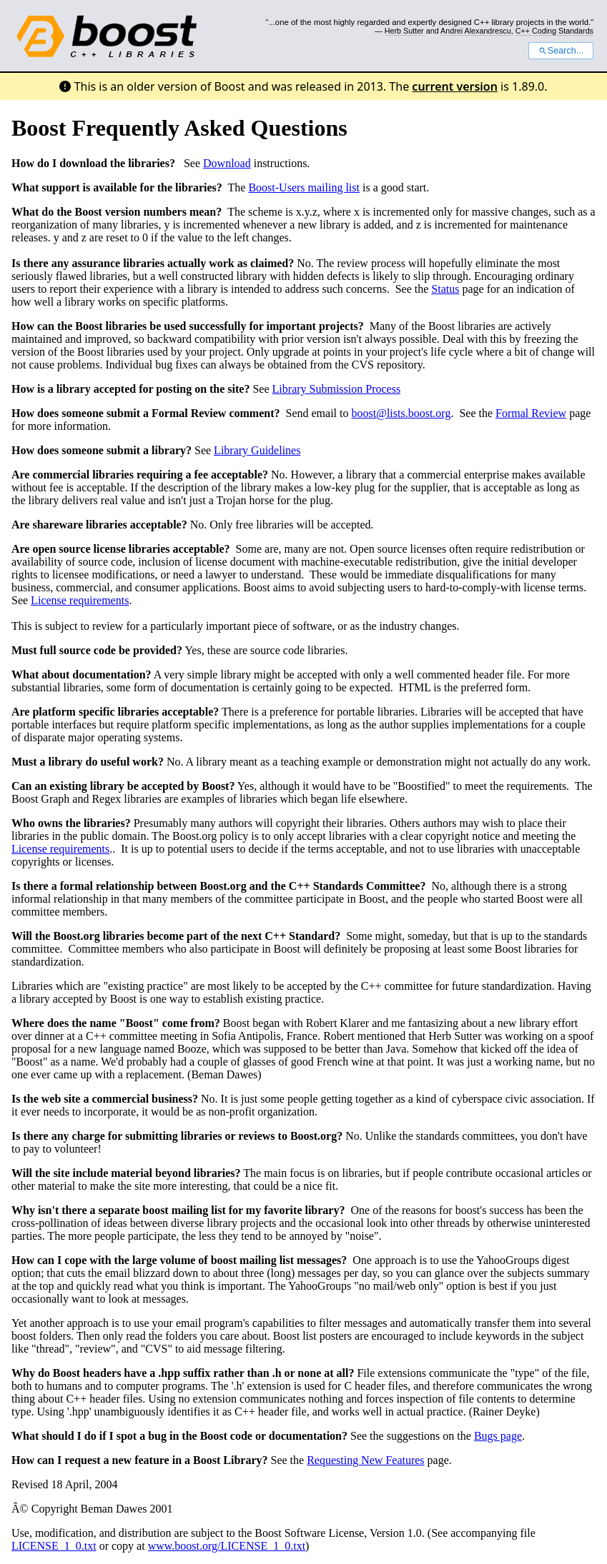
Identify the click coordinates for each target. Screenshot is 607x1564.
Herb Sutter (404, 30)
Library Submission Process (336, 389)
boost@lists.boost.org (400, 413)
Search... (560, 51)
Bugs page (498, 1436)
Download (227, 163)
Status (445, 289)
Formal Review (530, 413)
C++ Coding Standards (554, 30)
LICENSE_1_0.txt (54, 1546)
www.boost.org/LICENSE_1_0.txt (226, 1546)
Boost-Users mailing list (304, 187)
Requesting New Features (365, 1460)
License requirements (80, 600)
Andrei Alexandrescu (475, 30)
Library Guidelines (257, 450)
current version (455, 86)
